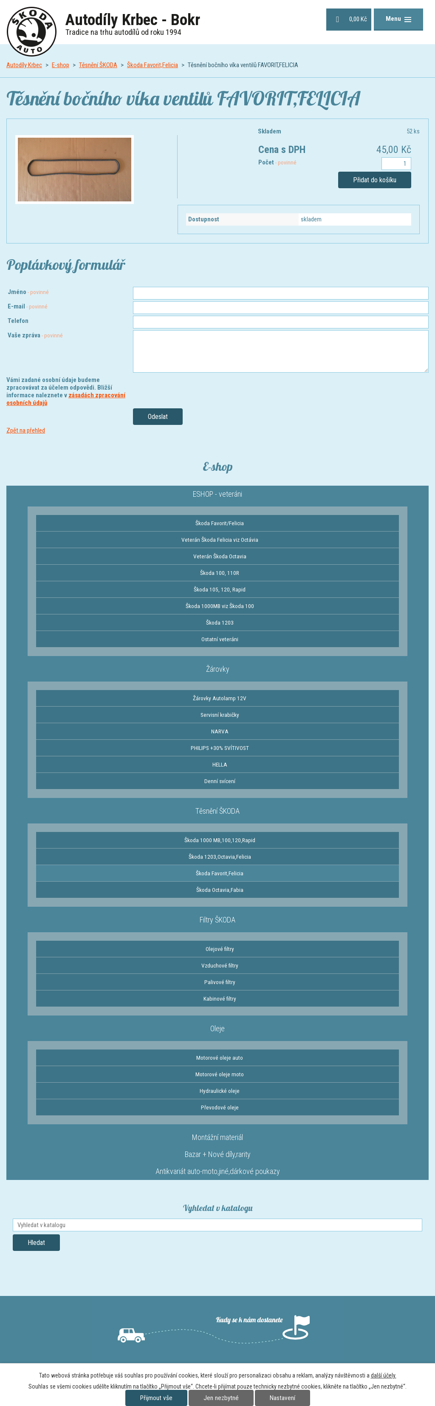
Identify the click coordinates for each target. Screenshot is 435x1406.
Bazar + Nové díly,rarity (218, 1154)
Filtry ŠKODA (217, 919)
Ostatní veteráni (219, 639)
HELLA (219, 764)
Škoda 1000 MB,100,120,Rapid (219, 840)
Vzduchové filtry (219, 965)
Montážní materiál (217, 1137)
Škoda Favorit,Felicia (152, 65)
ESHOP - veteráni (217, 493)
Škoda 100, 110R (219, 572)
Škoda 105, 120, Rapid (220, 589)
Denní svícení (219, 781)
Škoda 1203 (220, 622)
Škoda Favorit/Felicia (219, 523)
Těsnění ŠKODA (98, 65)
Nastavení (282, 1398)
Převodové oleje (220, 1107)
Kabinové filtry (219, 998)
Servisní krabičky (220, 714)
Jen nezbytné (221, 1398)
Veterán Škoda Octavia (219, 556)
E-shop (60, 65)
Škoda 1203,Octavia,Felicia (220, 856)
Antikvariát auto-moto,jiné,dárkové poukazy (217, 1171)
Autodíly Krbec (24, 65)
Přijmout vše (156, 1398)
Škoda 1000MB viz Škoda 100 (220, 606)
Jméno (28, 292)
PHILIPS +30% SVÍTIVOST (220, 747)
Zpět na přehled (25, 430)
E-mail (28, 306)
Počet (277, 162)
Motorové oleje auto (219, 1057)
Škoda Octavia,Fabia (219, 889)
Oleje (217, 1028)
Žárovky (217, 669)
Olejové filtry (220, 948)
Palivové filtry (219, 982)
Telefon (18, 321)
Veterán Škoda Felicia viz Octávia (219, 539)
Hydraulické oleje (220, 1090)
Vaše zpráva (35, 335)
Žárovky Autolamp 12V (219, 698)
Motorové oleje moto (219, 1074)
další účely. (383, 1375)
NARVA (220, 731)
